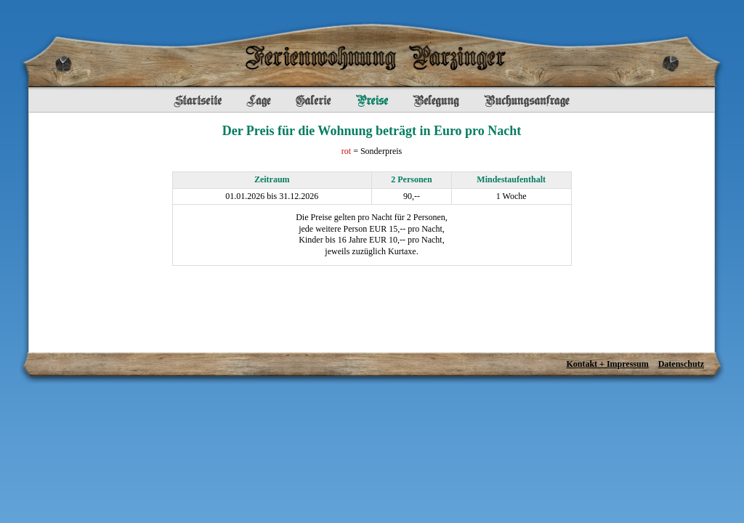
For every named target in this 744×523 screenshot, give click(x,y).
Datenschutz (681, 364)
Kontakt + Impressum (607, 364)
